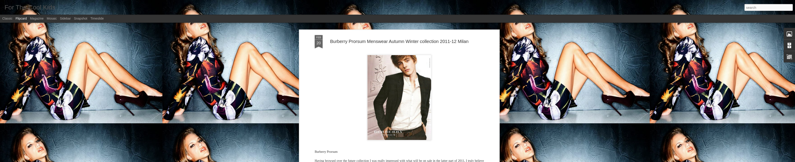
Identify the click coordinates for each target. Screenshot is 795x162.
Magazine (37, 18)
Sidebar (65, 18)
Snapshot (80, 18)
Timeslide (97, 18)
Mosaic (52, 18)
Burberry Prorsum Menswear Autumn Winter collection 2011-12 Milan (399, 41)
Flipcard (21, 18)
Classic (7, 18)
